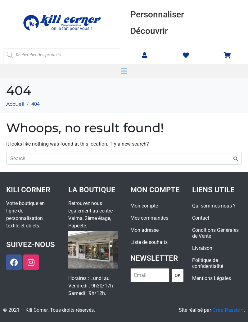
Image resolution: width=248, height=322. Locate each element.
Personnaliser (157, 14)
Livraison (202, 248)
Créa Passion (228, 310)
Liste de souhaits (149, 242)
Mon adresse (144, 230)
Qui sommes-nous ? (214, 206)
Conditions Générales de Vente (215, 233)
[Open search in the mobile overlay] (62, 55)
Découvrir (149, 31)
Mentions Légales (211, 278)
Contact (200, 218)
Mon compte (144, 206)
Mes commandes (149, 218)
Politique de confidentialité (207, 263)
